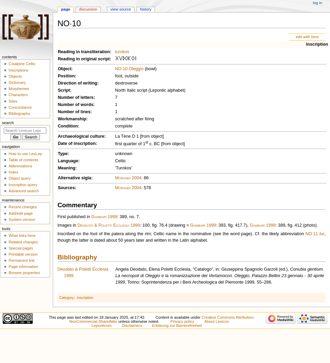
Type (63, 153)
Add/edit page (21, 213)
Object (64, 68)
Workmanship (72, 119)
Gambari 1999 (104, 216)
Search (8, 123)
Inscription (317, 44)
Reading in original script (84, 59)
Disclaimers (132, 325)
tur (322, 233)
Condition (68, 126)
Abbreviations (20, 166)
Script (64, 90)
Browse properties (24, 273)
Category (66, 298)
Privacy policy (182, 321)
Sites (13, 101)
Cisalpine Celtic (22, 64)
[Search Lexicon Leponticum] (25, 130)
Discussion (88, 9)
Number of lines (74, 111)
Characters (18, 95)
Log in (317, 3)
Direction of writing (77, 83)
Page (65, 9)
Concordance (20, 107)
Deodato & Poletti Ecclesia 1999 (108, 225)
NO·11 (311, 233)
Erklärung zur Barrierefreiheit (177, 325)
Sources (66, 187)
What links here (22, 235)
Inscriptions (18, 70)
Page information (23, 266)
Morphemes (19, 89)
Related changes (23, 242)
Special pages (21, 248)
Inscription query (23, 185)
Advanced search (24, 191)
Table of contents (23, 160)
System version (22, 219)
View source (120, 9)
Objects (15, 76)
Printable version (23, 254)
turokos (122, 51)
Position (66, 76)
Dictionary (17, 82)
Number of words (75, 104)
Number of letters (76, 97)
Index (13, 172)
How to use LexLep (25, 154)
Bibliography (77, 257)
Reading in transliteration (84, 51)
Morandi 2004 (128, 178)
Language (68, 160)
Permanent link (21, 260)
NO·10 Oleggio (129, 68)
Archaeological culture (81, 136)
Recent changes (23, 207)
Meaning (66, 168)
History (146, 9)
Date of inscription (77, 143)
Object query (20, 178)
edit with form (307, 37)
